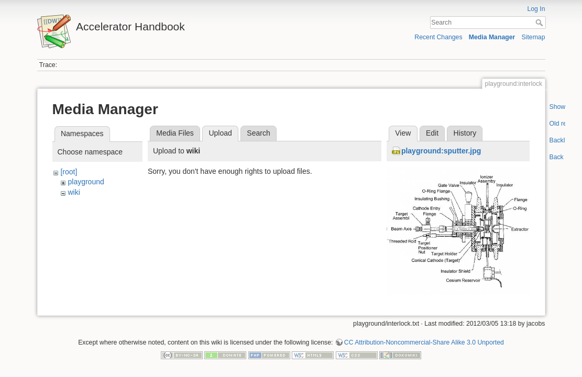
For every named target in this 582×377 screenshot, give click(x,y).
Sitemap (533, 37)
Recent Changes (438, 37)
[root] (68, 172)
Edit (432, 133)
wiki (74, 192)
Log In (536, 9)
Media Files (175, 133)
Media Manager (492, 37)
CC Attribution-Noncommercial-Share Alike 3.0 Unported (424, 342)
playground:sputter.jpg (441, 151)
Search (540, 22)
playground (86, 182)
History (465, 133)
